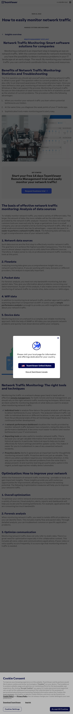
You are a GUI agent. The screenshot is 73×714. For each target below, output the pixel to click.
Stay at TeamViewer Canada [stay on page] (37, 372)
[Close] (58, 338)
